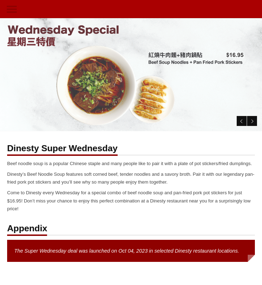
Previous (240, 119)
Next (251, 119)
